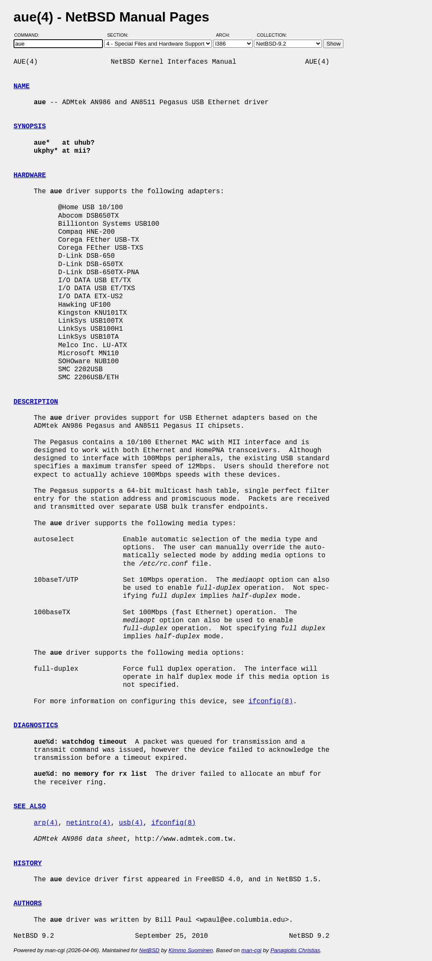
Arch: (227, 35)
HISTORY (28, 863)
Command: (29, 35)
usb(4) (131, 823)
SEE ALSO (30, 806)
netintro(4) (88, 823)
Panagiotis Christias (295, 950)
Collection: (272, 35)
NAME (22, 86)
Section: (119, 35)
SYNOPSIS (30, 126)
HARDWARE (30, 175)
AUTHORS (28, 903)
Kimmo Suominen (190, 950)
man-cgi (251, 950)
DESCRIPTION (36, 402)
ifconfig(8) (270, 701)
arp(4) (46, 823)
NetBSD (149, 950)
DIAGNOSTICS (36, 725)
